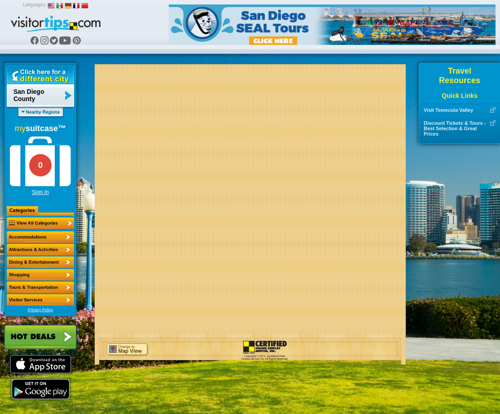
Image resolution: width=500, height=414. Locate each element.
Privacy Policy (40, 310)
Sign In (40, 192)
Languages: (34, 4)
